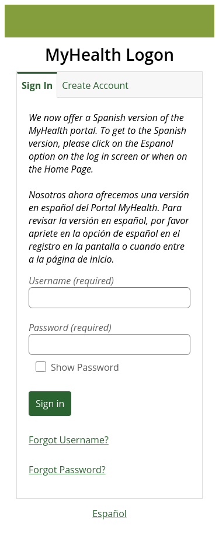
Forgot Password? (67, 469)
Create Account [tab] (95, 85)
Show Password (77, 367)
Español (109, 513)
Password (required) (70, 327)
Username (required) (71, 280)
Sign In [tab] (37, 85)
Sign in (50, 403)
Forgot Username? (69, 439)
